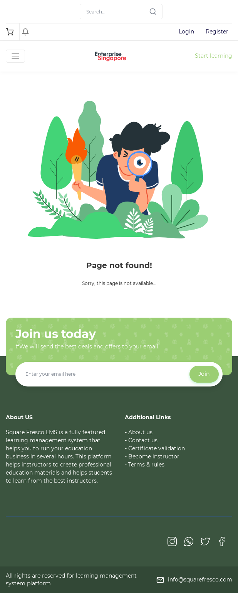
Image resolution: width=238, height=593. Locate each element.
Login (186, 31)
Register (217, 31)
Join (204, 373)
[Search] (121, 11)
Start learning (213, 55)
